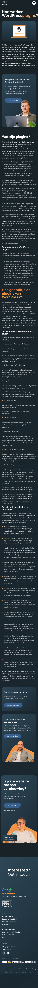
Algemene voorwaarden (9, 969)
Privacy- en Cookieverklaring (27, 969)
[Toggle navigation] (34, 3)
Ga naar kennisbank (13, 705)
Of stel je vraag (8, 810)
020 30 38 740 (7, 950)
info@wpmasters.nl (8, 947)
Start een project (13, 100)
